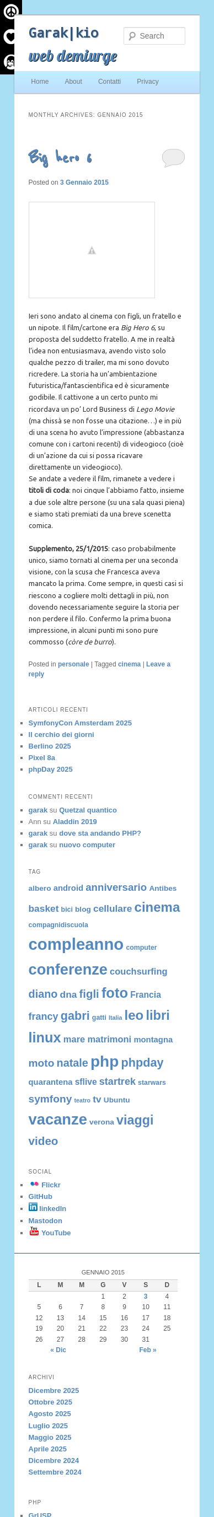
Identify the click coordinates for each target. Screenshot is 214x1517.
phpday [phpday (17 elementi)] (142, 1062)
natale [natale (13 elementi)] (72, 1063)
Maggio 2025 (50, 1437)
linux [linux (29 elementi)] (45, 1037)
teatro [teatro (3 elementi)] (82, 1100)
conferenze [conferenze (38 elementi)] (68, 969)
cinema (129, 664)
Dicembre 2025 (54, 1390)
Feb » (147, 1350)
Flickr (45, 1185)
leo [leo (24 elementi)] (134, 1015)
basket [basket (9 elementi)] (44, 908)
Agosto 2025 (50, 1414)
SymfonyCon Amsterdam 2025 (80, 723)
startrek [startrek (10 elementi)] (117, 1081)
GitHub (40, 1196)
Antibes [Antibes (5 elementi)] (162, 888)
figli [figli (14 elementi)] (89, 994)
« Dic (58, 1350)
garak (38, 810)
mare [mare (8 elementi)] (74, 1039)
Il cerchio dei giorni (61, 734)
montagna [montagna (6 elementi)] (153, 1039)
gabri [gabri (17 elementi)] (75, 1016)
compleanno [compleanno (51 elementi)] (76, 944)
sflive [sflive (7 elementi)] (86, 1081)
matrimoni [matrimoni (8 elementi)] (109, 1039)
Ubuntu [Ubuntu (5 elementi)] (117, 1100)
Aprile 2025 (48, 1449)
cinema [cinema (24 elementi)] (157, 907)
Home (40, 81)
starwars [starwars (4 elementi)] (152, 1082)
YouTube (50, 1233)
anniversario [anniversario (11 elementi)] (116, 887)
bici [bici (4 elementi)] (67, 909)
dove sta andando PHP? (100, 833)
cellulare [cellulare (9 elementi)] (112, 908)
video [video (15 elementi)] (43, 1140)
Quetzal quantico (88, 810)
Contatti (109, 81)
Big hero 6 (60, 158)
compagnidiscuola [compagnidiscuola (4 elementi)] (58, 925)
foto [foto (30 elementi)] (114, 992)
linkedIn (48, 1208)
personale (73, 664)
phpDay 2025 (51, 769)
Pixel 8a (42, 758)
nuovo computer (87, 845)
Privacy (147, 81)
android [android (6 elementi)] (68, 888)
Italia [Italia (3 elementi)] (115, 1017)
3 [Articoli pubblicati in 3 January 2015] (146, 1296)
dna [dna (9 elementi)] (68, 994)
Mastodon (45, 1221)
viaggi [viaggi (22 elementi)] (134, 1120)
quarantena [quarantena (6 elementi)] (51, 1082)
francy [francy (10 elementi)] (43, 1016)
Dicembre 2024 (54, 1460)
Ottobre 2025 (50, 1402)
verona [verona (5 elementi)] (101, 1122)
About (73, 81)
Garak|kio (63, 32)
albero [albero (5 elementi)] (40, 888)
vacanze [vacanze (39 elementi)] (58, 1119)
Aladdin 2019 (75, 821)
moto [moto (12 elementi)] (42, 1063)
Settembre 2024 (55, 1472)
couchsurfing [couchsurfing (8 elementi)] (139, 971)
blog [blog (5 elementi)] (83, 909)
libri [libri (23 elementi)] (157, 1015)
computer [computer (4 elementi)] (141, 947)
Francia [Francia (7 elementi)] (145, 994)
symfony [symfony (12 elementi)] (50, 1099)
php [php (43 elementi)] (104, 1061)
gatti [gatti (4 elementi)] (99, 1017)
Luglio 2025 (48, 1426)
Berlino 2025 (50, 746)
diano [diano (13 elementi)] (43, 994)
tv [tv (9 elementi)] (97, 1099)
